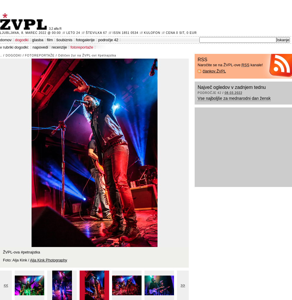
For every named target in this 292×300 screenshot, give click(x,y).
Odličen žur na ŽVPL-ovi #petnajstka (87, 55)
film (50, 40)
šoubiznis (64, 40)
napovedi (40, 47)
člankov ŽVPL (214, 71)
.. (1, 55)
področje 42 (108, 40)
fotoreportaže (81, 47)
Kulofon (152, 32)
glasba (37, 40)
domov (6, 40)
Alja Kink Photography (48, 260)
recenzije (59, 47)
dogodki (22, 40)
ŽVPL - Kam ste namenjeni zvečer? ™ (24, 21)
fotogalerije (85, 40)
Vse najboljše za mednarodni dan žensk (234, 98)
